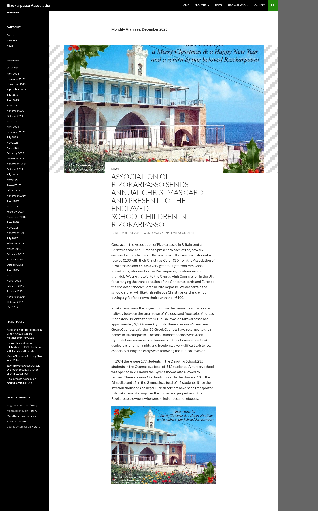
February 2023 (15, 153)
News (218, 5)
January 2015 (15, 291)
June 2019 (13, 201)
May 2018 (12, 227)
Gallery (259, 5)
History (32, 405)
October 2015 (15, 264)
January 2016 (15, 259)
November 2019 (16, 195)
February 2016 (15, 254)
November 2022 (16, 163)
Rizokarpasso (237, 5)
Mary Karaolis (15, 416)
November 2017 (16, 232)
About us (200, 5)
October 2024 (15, 116)
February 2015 (15, 286)
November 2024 (16, 110)
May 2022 (12, 179)
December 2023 (16, 132)
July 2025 (12, 94)
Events (10, 35)
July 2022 (12, 174)
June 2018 (13, 222)
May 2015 (12, 275)
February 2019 (15, 211)
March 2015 (14, 280)
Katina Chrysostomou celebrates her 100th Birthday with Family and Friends (24, 347)
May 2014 (12, 307)
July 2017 (12, 238)
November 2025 (16, 84)
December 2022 (16, 158)
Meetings (12, 40)
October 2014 (15, 302)
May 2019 (12, 206)
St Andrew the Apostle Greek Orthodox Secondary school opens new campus (23, 369)
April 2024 (13, 126)
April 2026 (13, 73)
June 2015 (13, 270)
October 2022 (15, 169)
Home (185, 5)
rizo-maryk (154, 232)
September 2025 (16, 89)
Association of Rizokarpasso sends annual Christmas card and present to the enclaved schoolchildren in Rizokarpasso (157, 200)
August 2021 (14, 185)
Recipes (31, 416)
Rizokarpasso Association (29, 5)
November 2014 (16, 296)
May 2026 (12, 68)
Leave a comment (182, 232)
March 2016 (14, 248)
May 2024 (12, 121)
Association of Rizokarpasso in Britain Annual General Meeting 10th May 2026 (24, 333)
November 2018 (16, 217)
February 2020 (15, 190)
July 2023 (12, 137)
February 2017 (15, 243)
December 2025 (16, 79)
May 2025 (12, 105)
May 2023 (12, 142)
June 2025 (13, 100)
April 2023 (13, 148)
